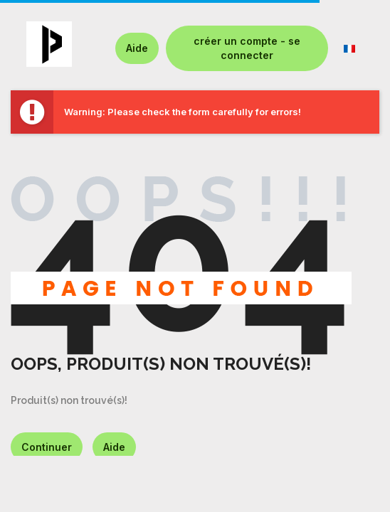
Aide (137, 48)
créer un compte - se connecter (247, 48)
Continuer (46, 447)
